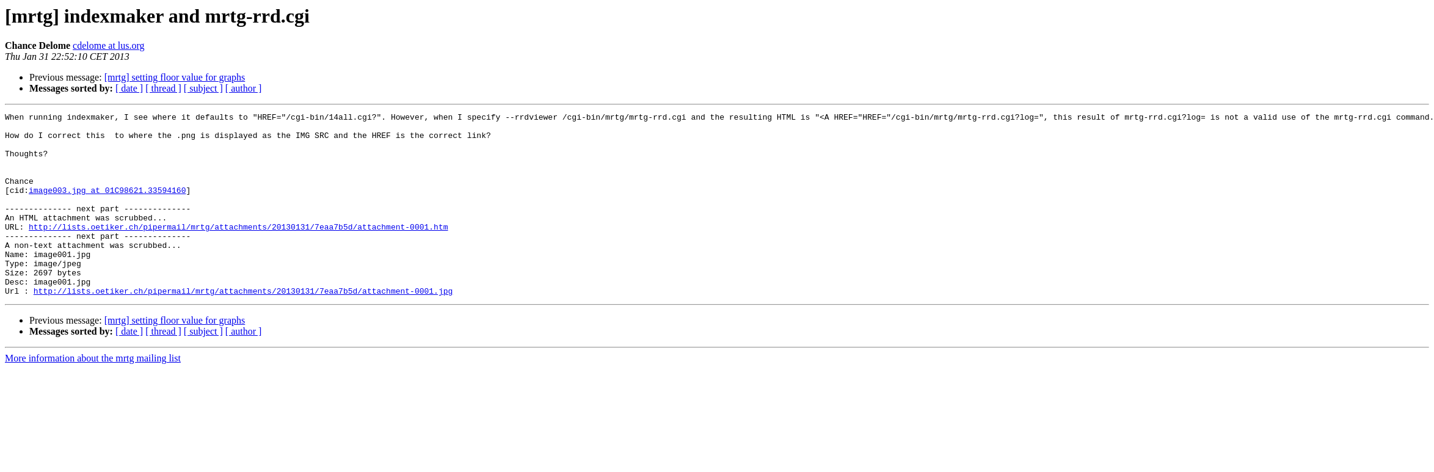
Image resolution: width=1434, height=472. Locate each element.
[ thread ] (163, 88)
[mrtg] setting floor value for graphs (175, 77)
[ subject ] (203, 88)
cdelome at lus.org (108, 45)
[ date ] (129, 88)
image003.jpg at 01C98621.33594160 (107, 206)
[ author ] (243, 88)
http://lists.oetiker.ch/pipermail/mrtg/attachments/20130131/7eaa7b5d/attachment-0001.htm (238, 250)
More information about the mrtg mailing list (93, 395)
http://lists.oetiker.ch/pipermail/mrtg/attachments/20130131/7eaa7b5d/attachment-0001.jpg (243, 327)
